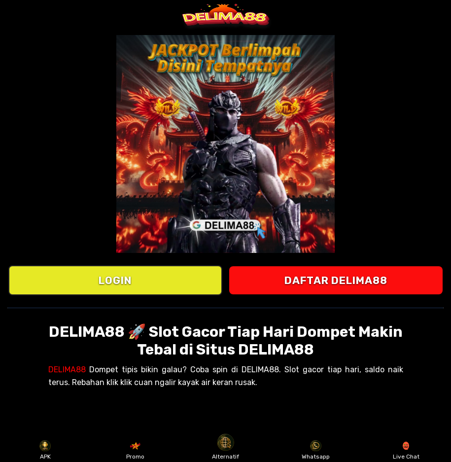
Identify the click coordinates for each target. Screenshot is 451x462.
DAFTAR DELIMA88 (335, 280)
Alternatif (225, 450)
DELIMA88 (67, 369)
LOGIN (115, 280)
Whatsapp (316, 450)
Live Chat (406, 450)
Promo (135, 450)
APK (45, 450)
